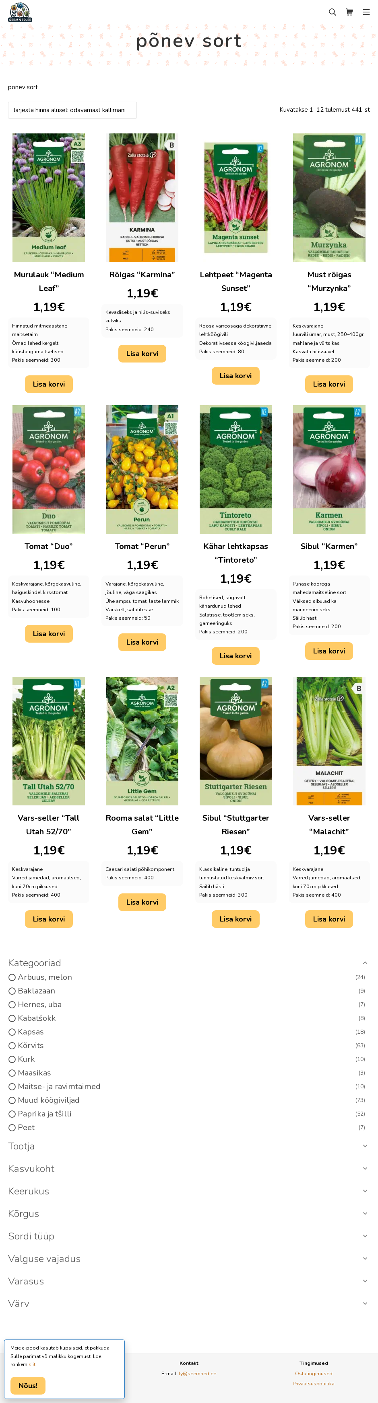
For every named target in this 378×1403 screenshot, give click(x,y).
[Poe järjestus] (72, 110)
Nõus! (28, 1386)
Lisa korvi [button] (49, 384)
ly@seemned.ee (197, 1373)
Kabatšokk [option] (191, 1018)
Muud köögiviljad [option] (191, 1100)
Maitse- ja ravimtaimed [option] (191, 1087)
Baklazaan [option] (191, 991)
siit (32, 1364)
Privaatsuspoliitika (314, 1383)
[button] (189, 963)
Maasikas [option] (191, 1073)
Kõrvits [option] (191, 1046)
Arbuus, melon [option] (191, 977)
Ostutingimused (314, 1373)
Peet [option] (191, 1128)
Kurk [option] (191, 1059)
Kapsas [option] (191, 1032)
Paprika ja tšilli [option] (191, 1114)
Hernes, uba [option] (191, 1005)
